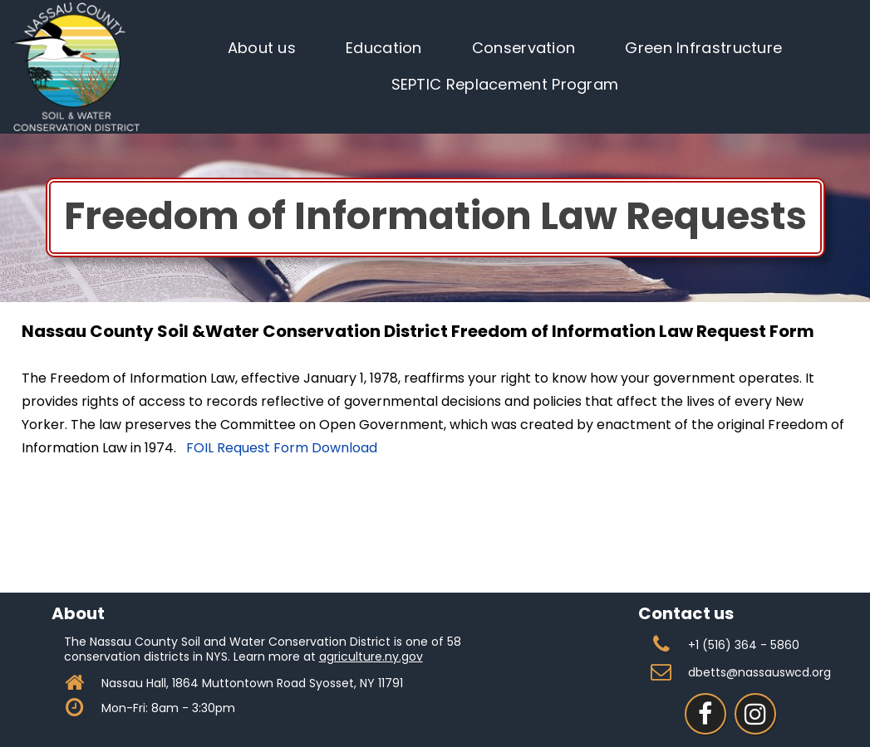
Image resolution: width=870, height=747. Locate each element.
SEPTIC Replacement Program (505, 84)
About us (262, 47)
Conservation (524, 47)
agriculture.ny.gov (371, 656)
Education (384, 47)
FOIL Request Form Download (281, 447)
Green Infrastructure (703, 47)
